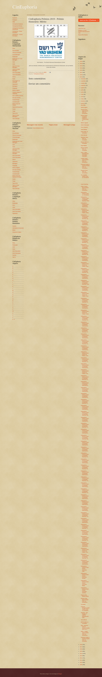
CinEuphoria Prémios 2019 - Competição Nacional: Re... (85, 252)
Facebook (15, 17)
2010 (81, 662)
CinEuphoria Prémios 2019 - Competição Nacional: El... (85, 377)
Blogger (60, 673)
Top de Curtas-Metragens (16, 116)
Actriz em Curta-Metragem (16, 70)
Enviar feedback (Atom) (38, 128)
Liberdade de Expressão (18, 228)
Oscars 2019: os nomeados (84, 142)
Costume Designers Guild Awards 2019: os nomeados (85, 608)
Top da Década (16, 118)
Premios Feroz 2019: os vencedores (84, 171)
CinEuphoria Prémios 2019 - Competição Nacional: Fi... (85, 228)
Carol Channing (84, 184)
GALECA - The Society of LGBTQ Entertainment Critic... (85, 615)
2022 (81, 70)
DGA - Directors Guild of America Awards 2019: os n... (85, 627)
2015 (81, 651)
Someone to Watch (17, 232)
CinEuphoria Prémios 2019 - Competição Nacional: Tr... (85, 526)
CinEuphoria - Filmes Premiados (17, 32)
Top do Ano (15, 113)
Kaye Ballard (84, 145)
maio (82, 94)
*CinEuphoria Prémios (38, 73)
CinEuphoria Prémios (17, 26)
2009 (81, 664)
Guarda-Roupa (16, 99)
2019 (81, 77)
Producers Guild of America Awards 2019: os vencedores (85, 166)
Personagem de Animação (16, 81)
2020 (81, 74)
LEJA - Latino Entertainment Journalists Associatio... (85, 154)
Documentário (16, 50)
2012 (81, 658)
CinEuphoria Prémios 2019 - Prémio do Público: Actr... (85, 371)
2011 (81, 660)
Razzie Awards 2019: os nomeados (84, 149)
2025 (81, 63)
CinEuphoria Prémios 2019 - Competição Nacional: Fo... (85, 425)
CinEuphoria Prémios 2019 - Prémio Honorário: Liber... (85, 569)
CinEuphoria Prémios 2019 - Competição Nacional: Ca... (85, 490)
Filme (14, 48)
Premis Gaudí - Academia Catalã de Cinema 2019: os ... (85, 118)
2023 (81, 68)
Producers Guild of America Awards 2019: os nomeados (85, 639)
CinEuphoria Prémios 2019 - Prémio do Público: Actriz (85, 312)
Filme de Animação (17, 52)
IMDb (14, 21)
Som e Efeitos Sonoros (18, 95)
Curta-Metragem (16, 54)
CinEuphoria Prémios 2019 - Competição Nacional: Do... (85, 216)
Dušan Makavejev (85, 125)
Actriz (14, 64)
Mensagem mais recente (35, 125)
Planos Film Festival (83, 34)
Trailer (14, 111)
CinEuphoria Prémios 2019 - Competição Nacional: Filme (85, 198)
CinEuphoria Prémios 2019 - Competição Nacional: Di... (85, 466)
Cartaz (14, 109)
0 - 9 (14, 319)
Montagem (15, 86)
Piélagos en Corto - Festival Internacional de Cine (84, 31)
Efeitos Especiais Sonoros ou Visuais (17, 176)
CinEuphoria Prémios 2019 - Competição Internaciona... (85, 204)
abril (82, 96)
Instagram (15, 19)
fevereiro (83, 101)
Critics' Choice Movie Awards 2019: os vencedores (85, 188)
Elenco (14, 76)
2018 (81, 644)
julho (82, 90)
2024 (81, 65)
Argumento (15, 84)
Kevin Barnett (84, 135)
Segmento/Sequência (17, 107)
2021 (81, 72)
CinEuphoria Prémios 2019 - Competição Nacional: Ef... (85, 455)
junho (82, 92)
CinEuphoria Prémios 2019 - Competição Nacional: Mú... (85, 437)
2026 (81, 61)
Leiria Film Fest (81, 28)
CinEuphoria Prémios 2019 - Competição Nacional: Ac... (85, 300)
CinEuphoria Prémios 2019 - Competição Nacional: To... (85, 538)
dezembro (83, 78)
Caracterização (16, 101)
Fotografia (15, 88)
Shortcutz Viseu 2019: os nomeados (84, 138)
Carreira (14, 226)
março (82, 98)
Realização (15, 56)
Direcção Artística (17, 97)
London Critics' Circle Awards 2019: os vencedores (84, 160)
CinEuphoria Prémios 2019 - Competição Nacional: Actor (85, 282)
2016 (81, 649)
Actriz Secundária (17, 74)
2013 (81, 655)
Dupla (14, 78)
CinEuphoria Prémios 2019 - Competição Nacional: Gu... (85, 478)
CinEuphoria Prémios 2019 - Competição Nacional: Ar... (85, 401)
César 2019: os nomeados (84, 132)
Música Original (16, 90)
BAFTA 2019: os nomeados (84, 622)
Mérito (14, 230)
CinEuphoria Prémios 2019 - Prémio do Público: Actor (85, 294)
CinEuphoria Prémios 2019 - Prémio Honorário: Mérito (85, 583)
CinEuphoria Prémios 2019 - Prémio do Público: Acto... (85, 353)
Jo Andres (83, 604)
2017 (81, 646)
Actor (14, 62)
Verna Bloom (84, 619)
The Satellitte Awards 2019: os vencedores (85, 176)
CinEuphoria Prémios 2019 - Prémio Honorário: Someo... (85, 576)
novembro (83, 81)
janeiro (83, 103)
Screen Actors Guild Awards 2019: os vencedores (84, 111)
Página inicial (53, 125)
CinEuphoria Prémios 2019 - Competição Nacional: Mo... (85, 413)
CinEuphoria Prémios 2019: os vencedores (85, 194)
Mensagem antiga (69, 125)
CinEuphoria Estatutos (18, 24)
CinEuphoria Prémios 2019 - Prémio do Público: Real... (85, 264)
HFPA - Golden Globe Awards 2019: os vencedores (85, 633)
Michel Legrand (84, 122)
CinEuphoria (25, 7)
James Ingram (84, 107)
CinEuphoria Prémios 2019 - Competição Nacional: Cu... (85, 240)
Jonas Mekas (84, 129)
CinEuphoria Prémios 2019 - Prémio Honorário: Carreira (85, 590)
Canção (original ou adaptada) (17, 93)
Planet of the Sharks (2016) (85, 595)
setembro (83, 85)
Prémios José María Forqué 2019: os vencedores (84, 600)
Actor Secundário (16, 72)
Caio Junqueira (84, 127)
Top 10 (14, 257)
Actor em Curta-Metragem (16, 66)
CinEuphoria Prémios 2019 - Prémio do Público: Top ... (85, 550)
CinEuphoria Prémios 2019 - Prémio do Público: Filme (85, 210)
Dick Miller (83, 105)
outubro (83, 83)
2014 (81, 653)
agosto (83, 87)
